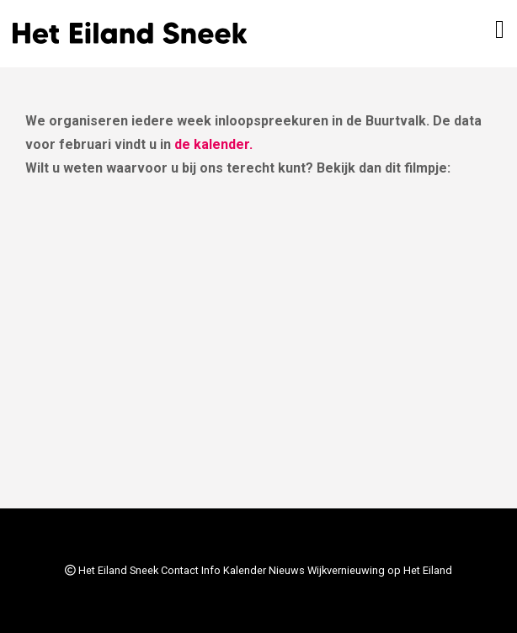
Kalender (244, 570)
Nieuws (287, 570)
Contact (180, 570)
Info (211, 570)
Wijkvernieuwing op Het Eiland (379, 570)
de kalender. (213, 144)
